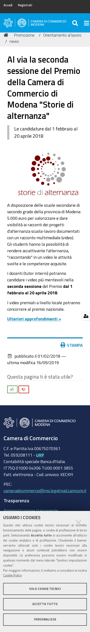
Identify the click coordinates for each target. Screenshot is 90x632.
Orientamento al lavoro (62, 35)
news (14, 41)
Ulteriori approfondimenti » (34, 318)
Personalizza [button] (45, 619)
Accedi (8, 5)
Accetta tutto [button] (45, 604)
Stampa (73, 345)
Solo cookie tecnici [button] (45, 588)
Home (7, 35)
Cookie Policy (12, 575)
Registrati (25, 5)
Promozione (24, 35)
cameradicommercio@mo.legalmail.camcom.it (45, 490)
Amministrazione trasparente (31, 510)
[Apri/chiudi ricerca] (76, 23)
